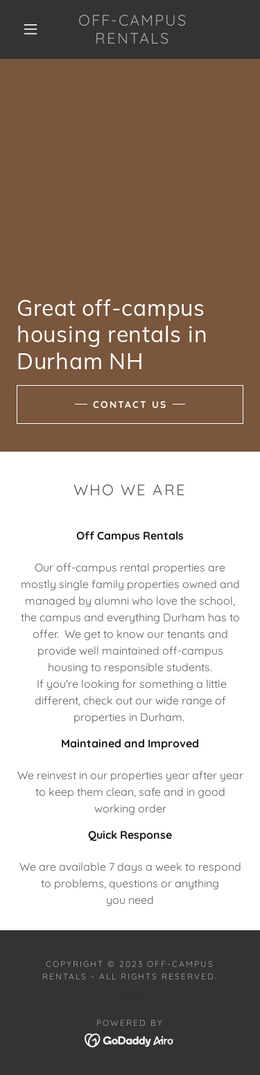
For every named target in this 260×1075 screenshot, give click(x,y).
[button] (30, 29)
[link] (132, 29)
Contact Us (130, 404)
